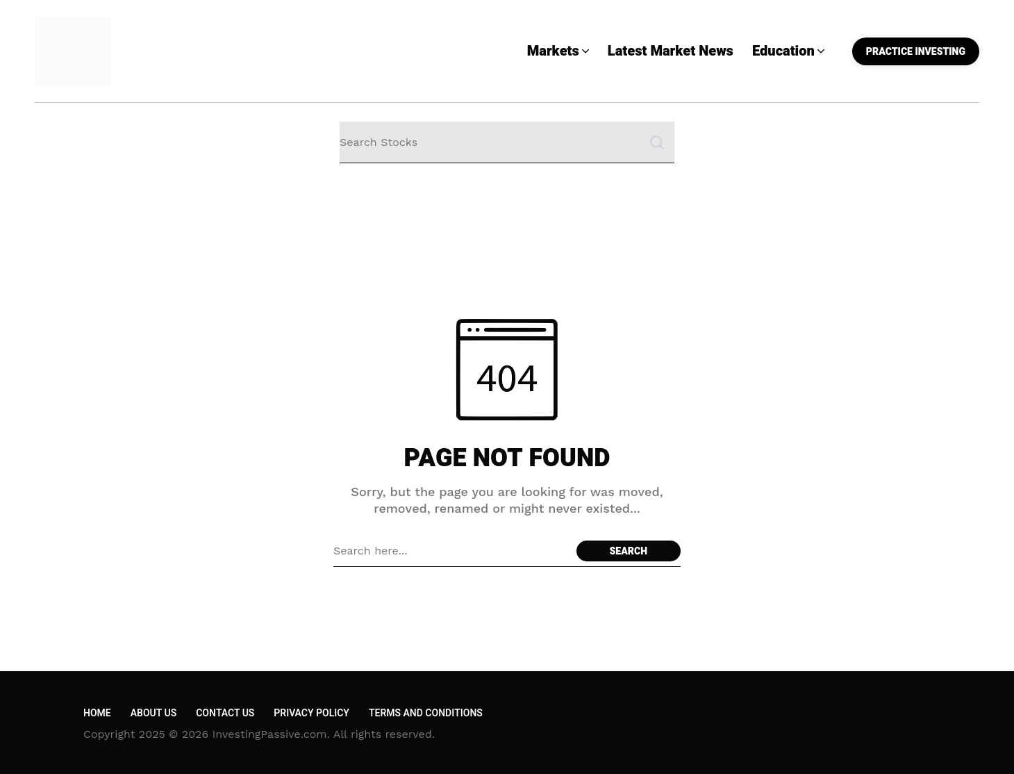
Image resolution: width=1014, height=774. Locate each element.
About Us (153, 713)
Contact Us (225, 713)
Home (97, 713)
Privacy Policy (311, 713)
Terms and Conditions (426, 713)
